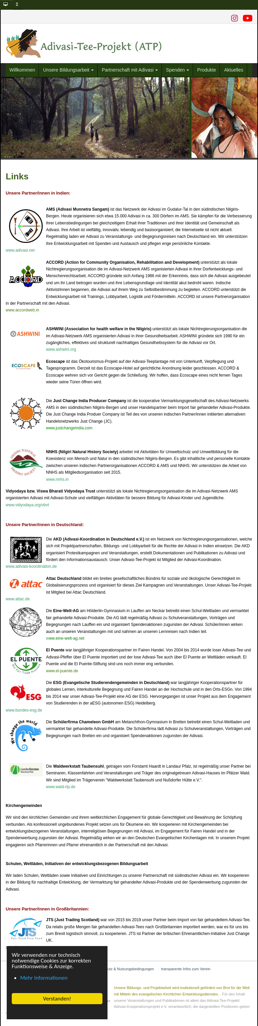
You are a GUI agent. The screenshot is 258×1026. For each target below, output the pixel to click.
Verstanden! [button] (57, 998)
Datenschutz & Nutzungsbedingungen (123, 969)
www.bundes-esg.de (24, 710)
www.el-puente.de (62, 671)
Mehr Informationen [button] (44, 977)
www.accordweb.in (22, 310)
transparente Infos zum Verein (185, 969)
